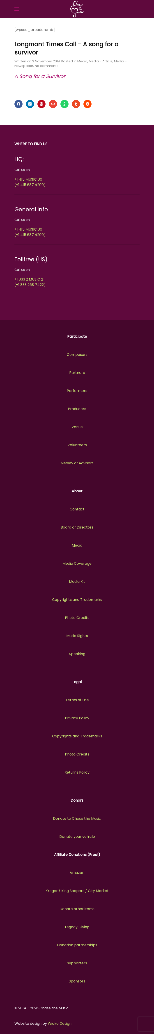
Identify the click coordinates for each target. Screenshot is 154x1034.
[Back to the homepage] (77, 9)
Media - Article (101, 61)
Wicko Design (59, 1023)
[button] (16, 9)
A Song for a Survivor (39, 76)
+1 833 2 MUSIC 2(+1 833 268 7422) (30, 282)
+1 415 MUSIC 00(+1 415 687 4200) (30, 182)
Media (82, 61)
